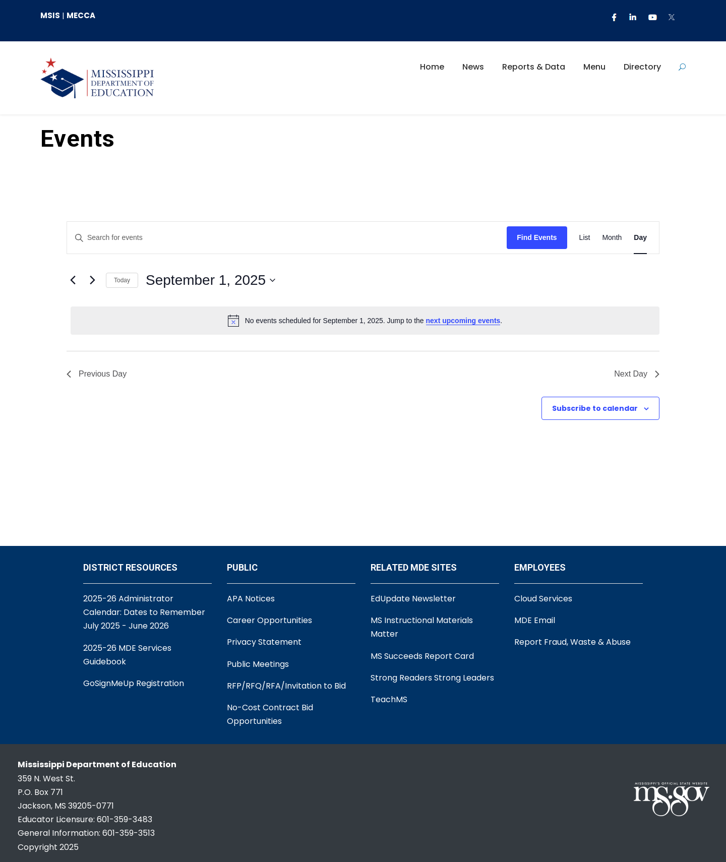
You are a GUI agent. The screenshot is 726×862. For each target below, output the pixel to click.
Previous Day (97, 374)
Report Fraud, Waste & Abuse (572, 642)
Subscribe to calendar (595, 408)
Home (432, 67)
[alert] (365, 320)
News (473, 67)
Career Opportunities (269, 620)
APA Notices (251, 598)
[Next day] (92, 280)
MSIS (50, 15)
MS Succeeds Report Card (422, 656)
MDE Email (534, 620)
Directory (642, 67)
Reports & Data (533, 67)
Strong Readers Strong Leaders (432, 678)
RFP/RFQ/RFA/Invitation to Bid (286, 686)
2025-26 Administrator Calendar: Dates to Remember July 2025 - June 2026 (144, 612)
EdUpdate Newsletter (413, 598)
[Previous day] (73, 280)
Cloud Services (543, 598)
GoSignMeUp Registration (133, 683)
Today (122, 280)
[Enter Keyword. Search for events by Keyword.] (287, 238)
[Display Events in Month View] (612, 238)
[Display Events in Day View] (640, 238)
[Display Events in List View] (584, 238)
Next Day (636, 374)
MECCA (81, 15)
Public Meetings (258, 664)
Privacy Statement (264, 642)
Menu (594, 67)
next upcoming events (463, 321)
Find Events (537, 237)
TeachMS (389, 699)
